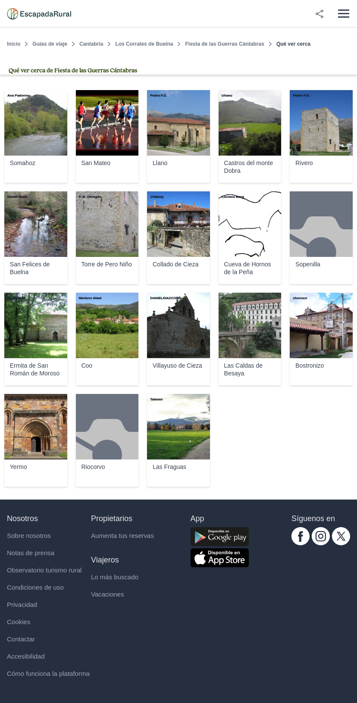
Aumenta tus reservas (122, 535)
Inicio (13, 44)
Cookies (18, 621)
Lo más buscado (114, 577)
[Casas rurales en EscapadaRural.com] (39, 13)
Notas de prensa (30, 552)
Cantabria (91, 44)
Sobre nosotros (29, 535)
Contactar (21, 639)
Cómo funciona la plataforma (48, 673)
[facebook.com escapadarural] (300, 543)
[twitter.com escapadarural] (341, 543)
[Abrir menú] (343, 13)
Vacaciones (107, 594)
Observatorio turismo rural (44, 570)
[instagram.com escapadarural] (321, 543)
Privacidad (22, 604)
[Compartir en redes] (319, 13)
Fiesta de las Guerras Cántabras (224, 44)
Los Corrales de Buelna (144, 44)
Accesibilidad (26, 656)
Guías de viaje (49, 44)
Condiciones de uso (35, 587)
